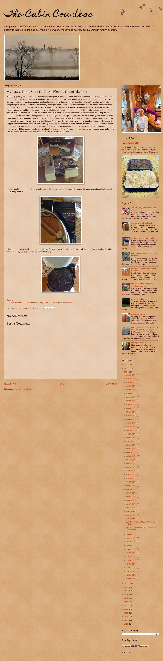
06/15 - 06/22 (131, 460)
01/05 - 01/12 (131, 375)
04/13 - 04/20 (131, 427)
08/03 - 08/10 (131, 486)
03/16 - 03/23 (131, 412)
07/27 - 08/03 (131, 482)
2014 (126, 372)
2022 (126, 609)
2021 (126, 606)
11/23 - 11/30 (131, 560)
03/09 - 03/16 (131, 408)
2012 (126, 364)
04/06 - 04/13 (131, 423)
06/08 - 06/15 (131, 456)
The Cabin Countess (48, 15)
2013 (126, 368)
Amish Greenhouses (139, 299)
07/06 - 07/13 (131, 471)
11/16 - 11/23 (131, 557)
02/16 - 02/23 (131, 397)
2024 (126, 616)
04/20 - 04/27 (131, 430)
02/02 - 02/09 (131, 390)
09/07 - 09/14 (131, 504)
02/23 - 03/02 (131, 401)
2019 (126, 598)
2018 (126, 594)
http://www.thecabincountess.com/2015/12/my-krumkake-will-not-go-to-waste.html (39, 303)
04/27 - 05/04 (131, 434)
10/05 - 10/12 (131, 534)
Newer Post (10, 383)
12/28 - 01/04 (131, 579)
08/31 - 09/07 (131, 500)
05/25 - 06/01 (131, 449)
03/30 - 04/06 (131, 419)
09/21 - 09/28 (131, 511)
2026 (126, 624)
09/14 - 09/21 (131, 508)
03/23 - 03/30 (131, 415)
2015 (126, 583)
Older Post (111, 383)
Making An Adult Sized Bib (141, 343)
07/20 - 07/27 (131, 478)
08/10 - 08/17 (131, 489)
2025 (126, 620)
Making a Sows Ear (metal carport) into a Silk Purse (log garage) (144, 328)
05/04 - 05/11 (131, 438)
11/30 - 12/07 (131, 564)
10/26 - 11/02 (131, 545)
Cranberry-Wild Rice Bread (141, 223)
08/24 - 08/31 (131, 497)
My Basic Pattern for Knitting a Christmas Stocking (142, 285)
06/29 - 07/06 (131, 467)
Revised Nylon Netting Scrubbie (143, 238)
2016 (126, 587)
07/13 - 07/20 (131, 475)
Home (61, 383)
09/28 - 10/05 (131, 515)
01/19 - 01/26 (131, 382)
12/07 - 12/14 (131, 568)
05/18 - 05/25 (131, 445)
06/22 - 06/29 (131, 463)
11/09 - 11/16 (131, 553)
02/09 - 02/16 (131, 393)
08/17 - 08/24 (131, 493)
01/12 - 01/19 (131, 379)
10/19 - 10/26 (131, 542)
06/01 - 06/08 (131, 452)
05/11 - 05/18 (131, 441)
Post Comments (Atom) (23, 389)
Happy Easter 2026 (130, 143)
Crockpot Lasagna (133, 518)
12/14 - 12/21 (131, 571)
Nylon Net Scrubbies (139, 314)
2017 (126, 591)
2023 (126, 613)
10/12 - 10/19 (131, 538)
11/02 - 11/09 (131, 549)
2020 (126, 602)
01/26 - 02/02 (131, 386)
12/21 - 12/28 (131, 575)
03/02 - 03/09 (131, 405)
